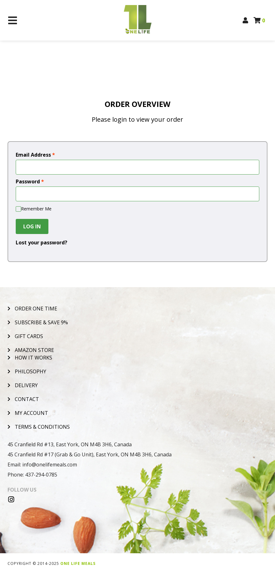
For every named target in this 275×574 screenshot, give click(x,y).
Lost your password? (41, 242)
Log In (32, 226)
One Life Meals (78, 563)
